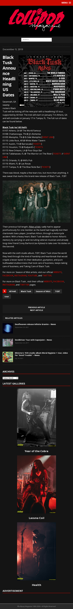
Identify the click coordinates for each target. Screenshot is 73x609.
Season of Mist (43, 291)
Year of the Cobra (36, 451)
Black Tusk (26, 291)
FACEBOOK (8, 275)
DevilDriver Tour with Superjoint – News (33, 340)
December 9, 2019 (13, 49)
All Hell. (12, 291)
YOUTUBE (32, 275)
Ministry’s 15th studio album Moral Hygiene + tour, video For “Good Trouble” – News (41, 354)
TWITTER (46, 275)
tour (7, 296)
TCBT (57, 291)
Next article (36, 310)
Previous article (36, 307)
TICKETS (37, 143)
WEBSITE (57, 272)
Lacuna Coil (36, 518)
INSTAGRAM (20, 275)
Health (36, 585)
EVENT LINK (47, 137)
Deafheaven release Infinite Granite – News (35, 324)
